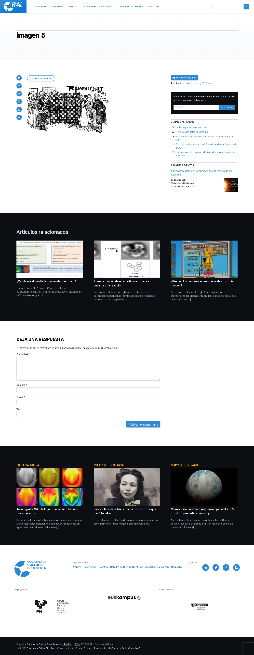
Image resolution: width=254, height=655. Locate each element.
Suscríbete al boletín (157, 567)
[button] (19, 77)
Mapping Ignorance (185, 465)
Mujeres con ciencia (109, 465)
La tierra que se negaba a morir (191, 127)
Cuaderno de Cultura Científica (40, 648)
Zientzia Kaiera (27, 465)
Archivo (76, 567)
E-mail (20, 397)
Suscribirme (227, 107)
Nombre (21, 385)
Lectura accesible (41, 78)
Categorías (89, 567)
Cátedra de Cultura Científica (126, 567)
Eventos (103, 567)
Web (18, 409)
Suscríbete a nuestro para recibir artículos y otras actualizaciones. (204, 98)
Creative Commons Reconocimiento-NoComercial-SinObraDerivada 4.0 (108, 648)
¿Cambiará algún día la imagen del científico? (46, 281)
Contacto (176, 567)
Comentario (23, 354)
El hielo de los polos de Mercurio (191, 132)
